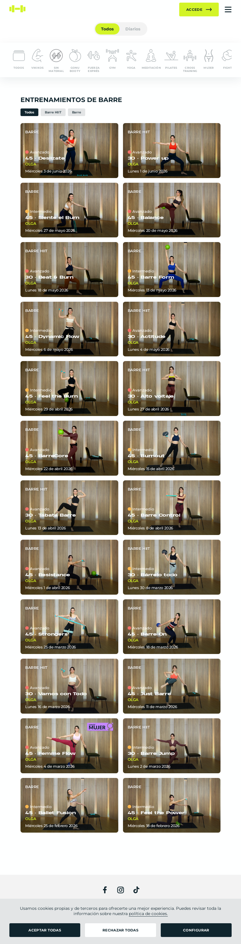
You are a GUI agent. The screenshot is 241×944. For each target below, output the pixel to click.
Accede (199, 9)
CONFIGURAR (196, 930)
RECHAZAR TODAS (120, 930)
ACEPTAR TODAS (44, 930)
